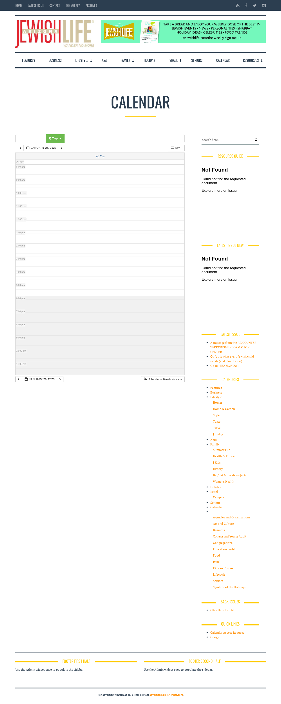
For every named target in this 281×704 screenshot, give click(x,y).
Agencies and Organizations (231, 517)
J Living (218, 434)
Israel (173, 60)
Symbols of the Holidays (229, 587)
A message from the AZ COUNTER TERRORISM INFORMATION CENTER (233, 347)
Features (28, 60)
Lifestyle (81, 60)
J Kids (217, 462)
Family (125, 60)
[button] (162, 379)
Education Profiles (225, 549)
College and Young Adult (229, 536)
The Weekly (73, 5)
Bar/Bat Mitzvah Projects (230, 475)
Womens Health (223, 481)
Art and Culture (223, 523)
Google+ (216, 637)
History (218, 469)
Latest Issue (36, 5)
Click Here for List (222, 610)
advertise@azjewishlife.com (166, 694)
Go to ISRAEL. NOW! (224, 366)
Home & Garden (224, 409)
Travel (217, 428)
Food (216, 555)
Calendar (223, 60)
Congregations (222, 543)
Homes (217, 402)
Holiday (149, 60)
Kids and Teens (223, 568)
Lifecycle (219, 574)
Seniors (197, 60)
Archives (91, 5)
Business (55, 60)
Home (18, 5)
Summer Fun (221, 450)
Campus (218, 497)
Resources (251, 60)
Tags (55, 138)
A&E (104, 60)
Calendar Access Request (227, 632)
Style (216, 415)
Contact (54, 5)
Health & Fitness (224, 456)
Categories (31, 138)
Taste (216, 421)
